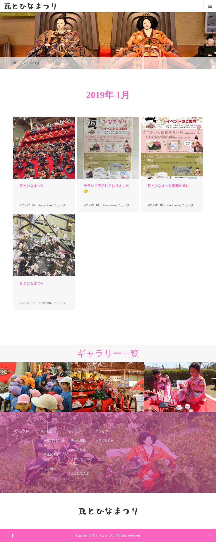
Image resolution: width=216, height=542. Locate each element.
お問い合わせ (104, 440)
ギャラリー (75, 431)
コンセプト (20, 431)
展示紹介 (47, 431)
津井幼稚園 (78, 440)
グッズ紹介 (48, 469)
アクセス (101, 431)
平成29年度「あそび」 (54, 443)
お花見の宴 (78, 450)
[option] (36, 387)
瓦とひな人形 (80, 473)
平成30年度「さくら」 (54, 457)
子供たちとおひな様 (81, 461)
